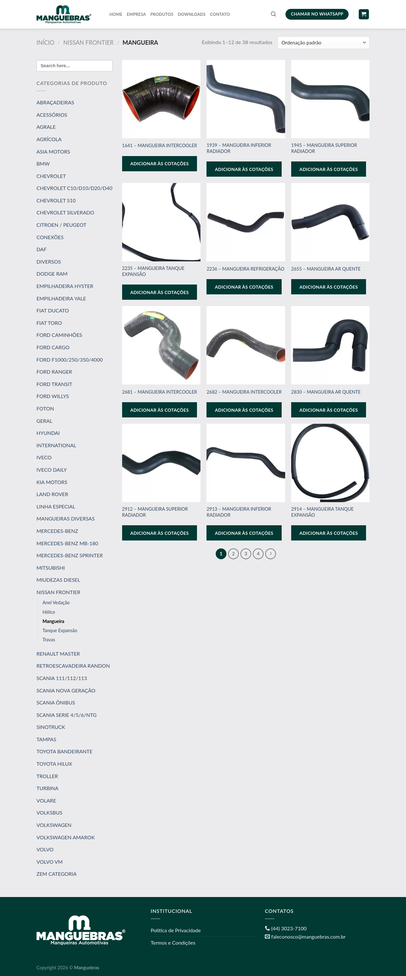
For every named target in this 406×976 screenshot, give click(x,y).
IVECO (44, 457)
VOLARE (46, 800)
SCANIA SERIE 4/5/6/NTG (66, 715)
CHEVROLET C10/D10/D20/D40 (74, 188)
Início (45, 42)
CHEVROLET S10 (55, 200)
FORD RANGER (54, 372)
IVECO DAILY (51, 470)
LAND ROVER (52, 494)
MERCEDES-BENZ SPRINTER (69, 555)
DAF (41, 249)
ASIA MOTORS (53, 151)
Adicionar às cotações (159, 163)
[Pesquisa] (273, 14)
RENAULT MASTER (58, 654)
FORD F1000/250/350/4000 (69, 360)
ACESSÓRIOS (51, 115)
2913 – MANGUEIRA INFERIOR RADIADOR (238, 512)
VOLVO (44, 849)
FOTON (45, 408)
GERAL (44, 420)
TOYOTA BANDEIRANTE (64, 751)
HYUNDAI (48, 433)
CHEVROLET (51, 176)
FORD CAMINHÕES (59, 335)
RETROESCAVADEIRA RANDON (73, 666)
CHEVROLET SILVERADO (65, 212)
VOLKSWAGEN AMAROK (65, 837)
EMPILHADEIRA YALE (61, 298)
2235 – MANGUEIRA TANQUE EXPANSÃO (153, 271)
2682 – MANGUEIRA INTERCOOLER (244, 392)
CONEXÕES (49, 237)
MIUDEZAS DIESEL (58, 580)
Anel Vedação (56, 602)
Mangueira (53, 621)
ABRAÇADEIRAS (55, 102)
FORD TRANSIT (54, 384)
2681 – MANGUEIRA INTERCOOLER (159, 392)
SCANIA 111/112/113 (61, 678)
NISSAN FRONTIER (88, 42)
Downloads (192, 14)
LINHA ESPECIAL (55, 506)
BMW (43, 163)
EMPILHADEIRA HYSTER (64, 286)
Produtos (161, 14)
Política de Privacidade (176, 930)
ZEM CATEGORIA (56, 874)
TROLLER (47, 776)
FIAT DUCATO (52, 310)
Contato (220, 14)
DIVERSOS (48, 262)
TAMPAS (46, 739)
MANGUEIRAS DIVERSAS (65, 518)
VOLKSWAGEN (53, 825)
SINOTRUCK (50, 727)
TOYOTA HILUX (54, 764)
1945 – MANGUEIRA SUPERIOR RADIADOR (324, 148)
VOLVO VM (49, 862)
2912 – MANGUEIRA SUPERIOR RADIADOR (155, 512)
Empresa (136, 14)
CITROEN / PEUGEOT (61, 225)
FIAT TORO (49, 323)
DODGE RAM (52, 274)
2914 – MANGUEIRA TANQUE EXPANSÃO (322, 512)
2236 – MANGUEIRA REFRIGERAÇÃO (245, 269)
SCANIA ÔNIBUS (55, 702)
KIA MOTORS (51, 482)
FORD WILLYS (52, 396)
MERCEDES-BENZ (57, 531)
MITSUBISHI (50, 568)
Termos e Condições (173, 943)
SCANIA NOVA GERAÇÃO (65, 690)
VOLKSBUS (49, 812)
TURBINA (47, 788)
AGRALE (46, 127)
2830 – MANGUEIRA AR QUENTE (326, 392)
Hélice (49, 611)
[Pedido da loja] (324, 42)
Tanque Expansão (60, 630)
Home (115, 14)
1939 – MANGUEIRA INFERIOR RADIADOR (238, 148)
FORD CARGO (52, 347)
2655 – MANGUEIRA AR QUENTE (326, 269)
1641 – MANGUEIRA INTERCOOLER (159, 145)
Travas (49, 639)
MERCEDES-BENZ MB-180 (67, 543)
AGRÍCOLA (49, 139)
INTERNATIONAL (56, 445)
